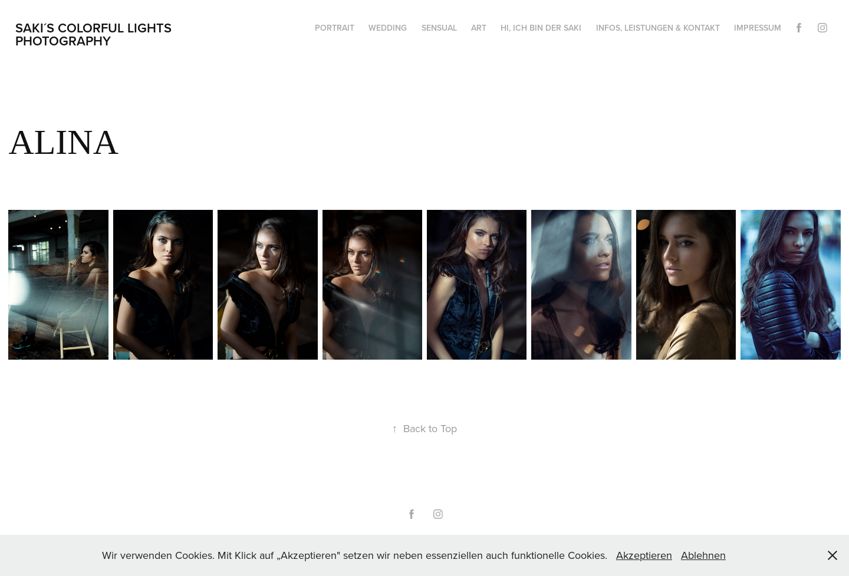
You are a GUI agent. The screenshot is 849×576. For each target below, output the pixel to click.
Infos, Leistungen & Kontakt (658, 28)
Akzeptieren (644, 555)
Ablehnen (703, 555)
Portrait (334, 28)
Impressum (757, 28)
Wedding (387, 28)
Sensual (439, 28)
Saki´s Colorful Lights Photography (95, 34)
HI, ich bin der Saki (541, 28)
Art (478, 28)
